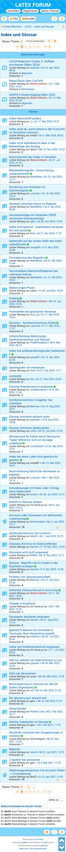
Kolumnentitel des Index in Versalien (32, 157)
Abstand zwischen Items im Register (33, 203)
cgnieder (34, 663)
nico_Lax (35, 314)
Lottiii (33, 431)
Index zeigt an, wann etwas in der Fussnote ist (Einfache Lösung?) (37, 130)
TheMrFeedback (39, 342)
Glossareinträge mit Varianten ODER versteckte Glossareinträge (32, 216)
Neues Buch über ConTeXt (26, 80)
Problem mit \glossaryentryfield (29, 577)
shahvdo (34, 67)
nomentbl (15, 376)
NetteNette (36, 176)
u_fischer (35, 193)
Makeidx (14, 749)
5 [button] (38, 46)
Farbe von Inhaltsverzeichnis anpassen (34, 646)
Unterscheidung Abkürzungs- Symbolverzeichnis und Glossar (29, 337)
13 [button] (44, 46)
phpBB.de (44, 846)
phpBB (24, 842)
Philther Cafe (37, 711)
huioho (33, 494)
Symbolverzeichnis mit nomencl (29, 533)
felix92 (33, 536)
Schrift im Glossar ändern (25, 502)
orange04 (35, 247)
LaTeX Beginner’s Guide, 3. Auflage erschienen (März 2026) (31, 63)
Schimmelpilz (37, 521)
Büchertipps (28, 89)
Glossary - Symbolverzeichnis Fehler (32, 322)
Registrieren (30, 10)
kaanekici (35, 419)
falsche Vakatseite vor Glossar (29, 722)
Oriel (32, 370)
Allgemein (26, 73)
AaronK (34, 546)
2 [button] (26, 46)
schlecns (35, 636)
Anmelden (13, 10)
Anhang (14, 298)
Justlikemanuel (38, 389)
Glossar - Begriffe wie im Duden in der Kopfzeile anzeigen (33, 564)
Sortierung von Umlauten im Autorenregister (27, 188)
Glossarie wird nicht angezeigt (28, 552)
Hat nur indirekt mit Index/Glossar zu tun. (36, 660)
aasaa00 (34, 357)
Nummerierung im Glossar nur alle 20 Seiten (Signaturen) (33, 685)
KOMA (33, 555)
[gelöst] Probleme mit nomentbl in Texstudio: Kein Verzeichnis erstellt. (32, 631)
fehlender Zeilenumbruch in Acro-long (33, 590)
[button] (17, 46)
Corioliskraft (36, 446)
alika (32, 221)
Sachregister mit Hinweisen (27, 367)
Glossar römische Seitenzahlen (29, 428)
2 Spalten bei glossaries (24, 759)
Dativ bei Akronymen (22, 673)
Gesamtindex (17, 708)
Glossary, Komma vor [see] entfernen (33, 543)
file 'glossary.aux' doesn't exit (28, 698)
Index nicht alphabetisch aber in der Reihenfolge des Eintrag (32, 144)
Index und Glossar (19, 34)
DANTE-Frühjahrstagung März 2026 (32, 94)
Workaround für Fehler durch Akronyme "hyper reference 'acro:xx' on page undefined (34, 440)
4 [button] (34, 46)
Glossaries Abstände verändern (29, 616)
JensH (33, 752)
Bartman (34, 406)
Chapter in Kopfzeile (22, 603)
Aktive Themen (50, 10)
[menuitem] (13, 18)
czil (32, 690)
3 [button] (30, 46)
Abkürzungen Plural (21, 287)
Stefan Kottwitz (38, 83)
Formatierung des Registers (27, 257)
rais (32, 379)
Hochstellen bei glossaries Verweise (32, 311)
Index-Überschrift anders (25, 118)
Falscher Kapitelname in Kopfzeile (31, 386)
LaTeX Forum (33, 5)
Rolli (32, 233)
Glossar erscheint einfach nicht (29, 416)
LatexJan (35, 325)
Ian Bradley (39, 839)
